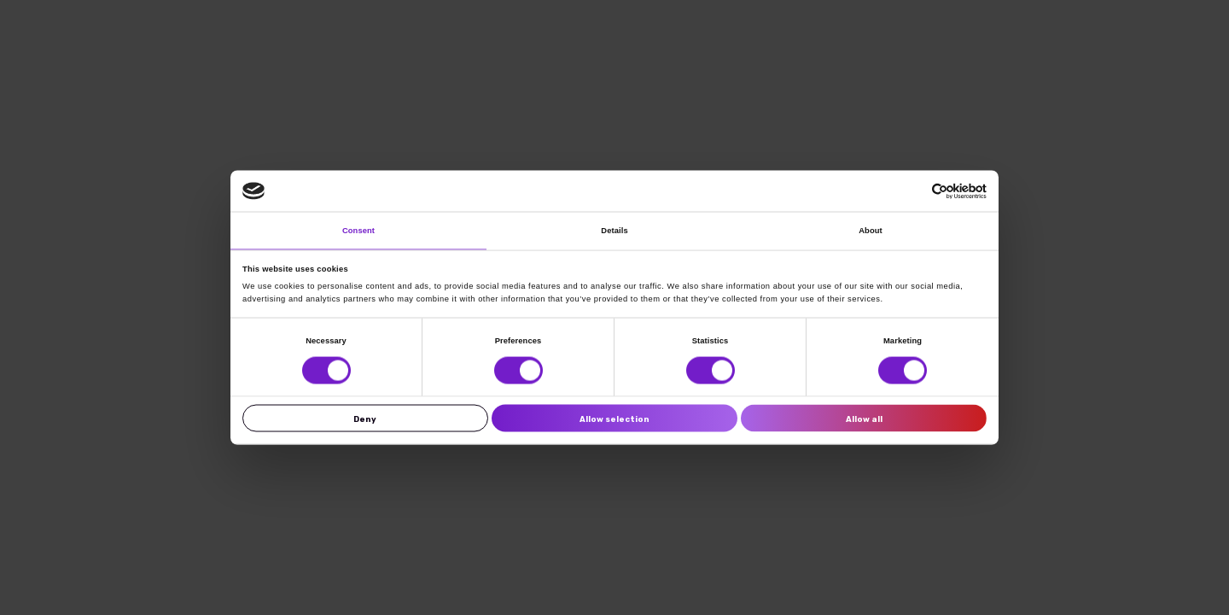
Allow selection (614, 418)
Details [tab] (614, 230)
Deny (364, 418)
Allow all (864, 418)
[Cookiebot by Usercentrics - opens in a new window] (912, 191)
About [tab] (870, 230)
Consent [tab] (358, 230)
